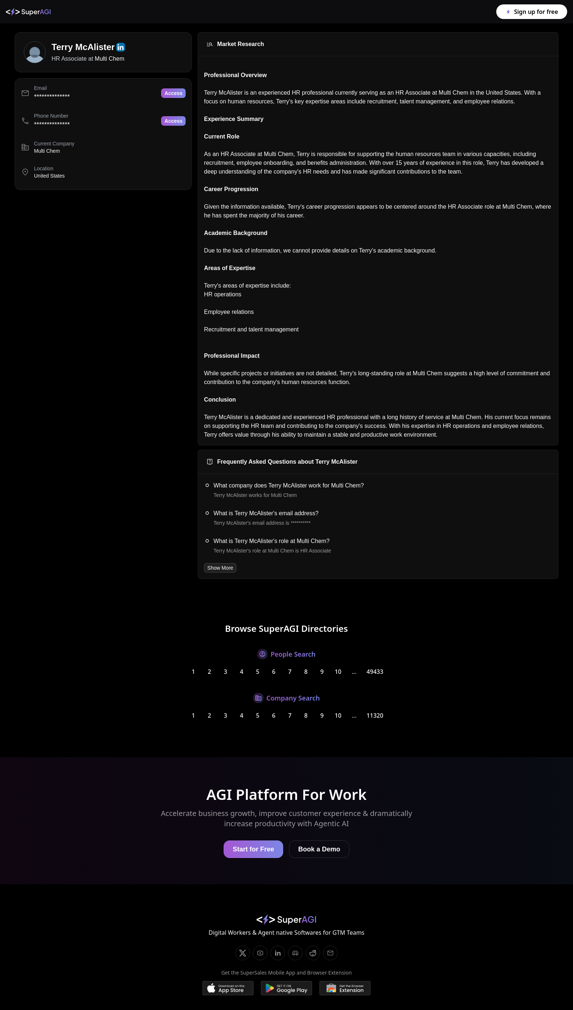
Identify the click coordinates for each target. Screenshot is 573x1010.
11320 (375, 715)
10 (338, 672)
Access (173, 93)
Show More (220, 568)
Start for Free (253, 849)
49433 (375, 672)
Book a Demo (319, 849)
